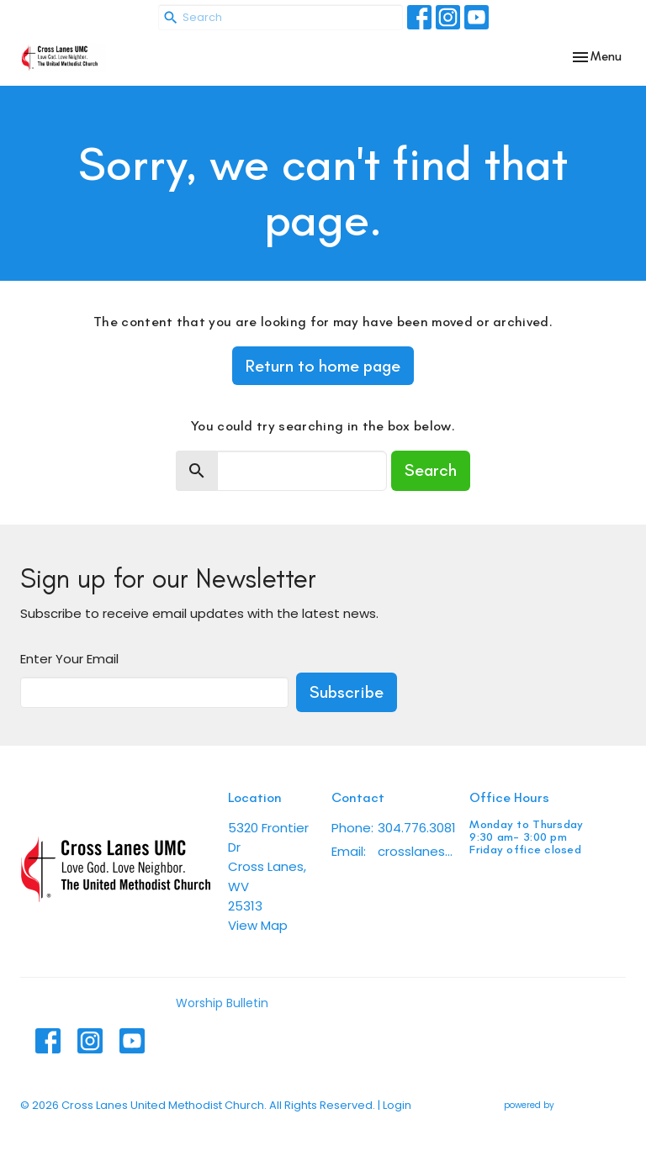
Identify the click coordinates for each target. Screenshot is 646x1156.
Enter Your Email (69, 659)
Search (431, 470)
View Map (258, 925)
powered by (565, 1105)
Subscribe (347, 692)
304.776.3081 (417, 828)
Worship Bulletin (222, 1003)
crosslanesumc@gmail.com (415, 851)
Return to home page (323, 366)
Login (397, 1105)
